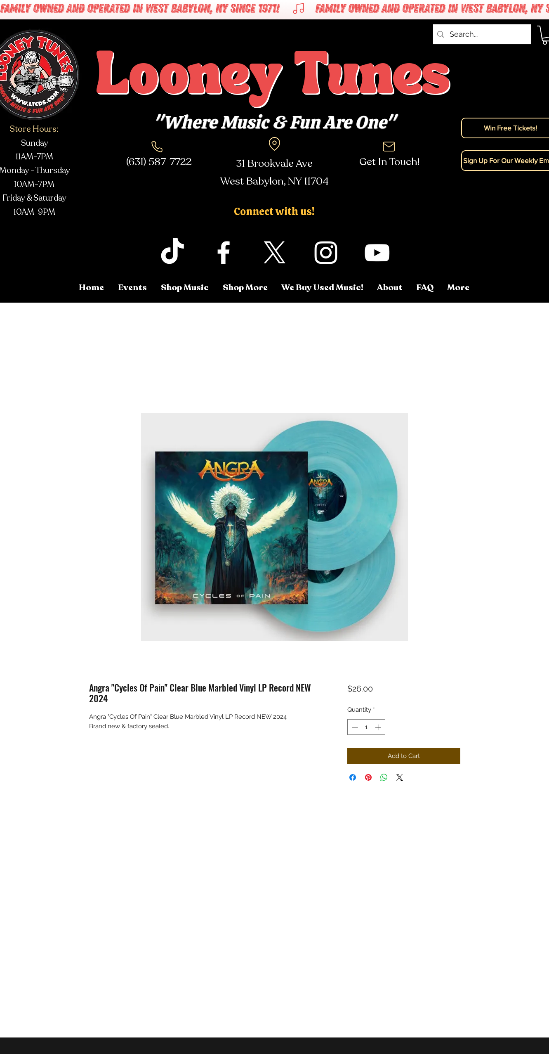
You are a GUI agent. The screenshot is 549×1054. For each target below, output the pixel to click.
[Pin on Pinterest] (368, 777)
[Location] (274, 143)
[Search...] (482, 34)
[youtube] (377, 252)
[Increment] (378, 727)
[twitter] (274, 252)
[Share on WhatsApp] (384, 777)
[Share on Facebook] (353, 777)
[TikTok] (172, 252)
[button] (459, 288)
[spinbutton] (366, 727)
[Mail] (389, 146)
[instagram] (326, 252)
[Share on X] (400, 777)
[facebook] (223, 252)
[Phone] (157, 146)
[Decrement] (354, 727)
